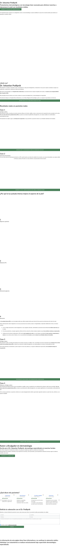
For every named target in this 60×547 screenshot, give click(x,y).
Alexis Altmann (22, 495)
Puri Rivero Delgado (38, 495)
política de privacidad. (12, 524)
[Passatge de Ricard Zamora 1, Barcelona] (30, 533)
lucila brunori (7, 495)
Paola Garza (51, 495)
